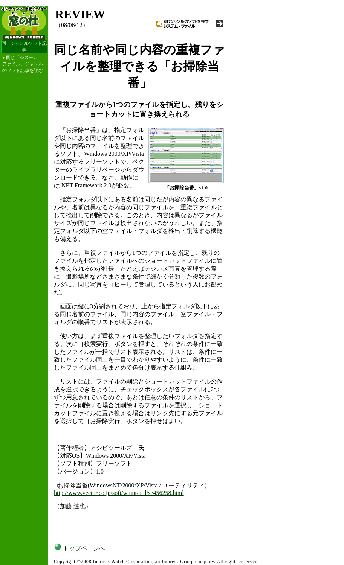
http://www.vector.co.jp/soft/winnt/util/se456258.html (119, 493)
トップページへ (79, 548)
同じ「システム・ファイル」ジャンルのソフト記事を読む (22, 64)
